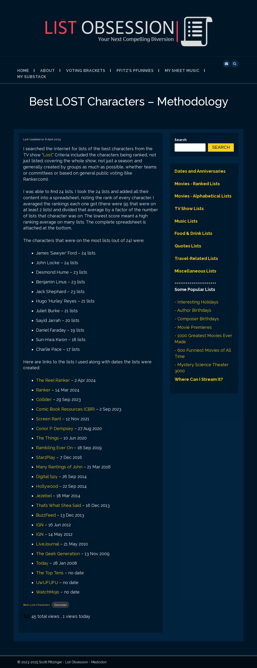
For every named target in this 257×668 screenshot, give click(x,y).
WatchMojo (47, 591)
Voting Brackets (85, 70)
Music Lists (186, 221)
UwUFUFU (47, 582)
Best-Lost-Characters (36, 604)
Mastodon (99, 662)
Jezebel (44, 495)
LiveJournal (47, 543)
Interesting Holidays (197, 301)
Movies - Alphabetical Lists (203, 195)
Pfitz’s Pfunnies (135, 70)
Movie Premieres (194, 327)
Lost (47, 154)
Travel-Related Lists (196, 258)
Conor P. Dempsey (54, 428)
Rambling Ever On (54, 447)
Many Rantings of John (59, 466)
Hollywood (47, 486)
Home (23, 70)
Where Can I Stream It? (199, 379)
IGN (40, 524)
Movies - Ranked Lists (197, 183)
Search (181, 140)
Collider (44, 399)
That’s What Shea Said (58, 505)
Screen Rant (48, 418)
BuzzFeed (46, 515)
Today (42, 563)
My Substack (31, 77)
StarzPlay (45, 457)
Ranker (43, 389)
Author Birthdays (194, 310)
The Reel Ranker (53, 380)
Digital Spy (47, 476)
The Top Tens (49, 572)
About (47, 70)
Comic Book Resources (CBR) (65, 409)
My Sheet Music (182, 70)
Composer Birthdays (198, 318)
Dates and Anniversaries (200, 171)
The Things (47, 437)
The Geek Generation (58, 553)
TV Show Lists (189, 208)
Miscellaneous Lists (195, 270)
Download (60, 604)
